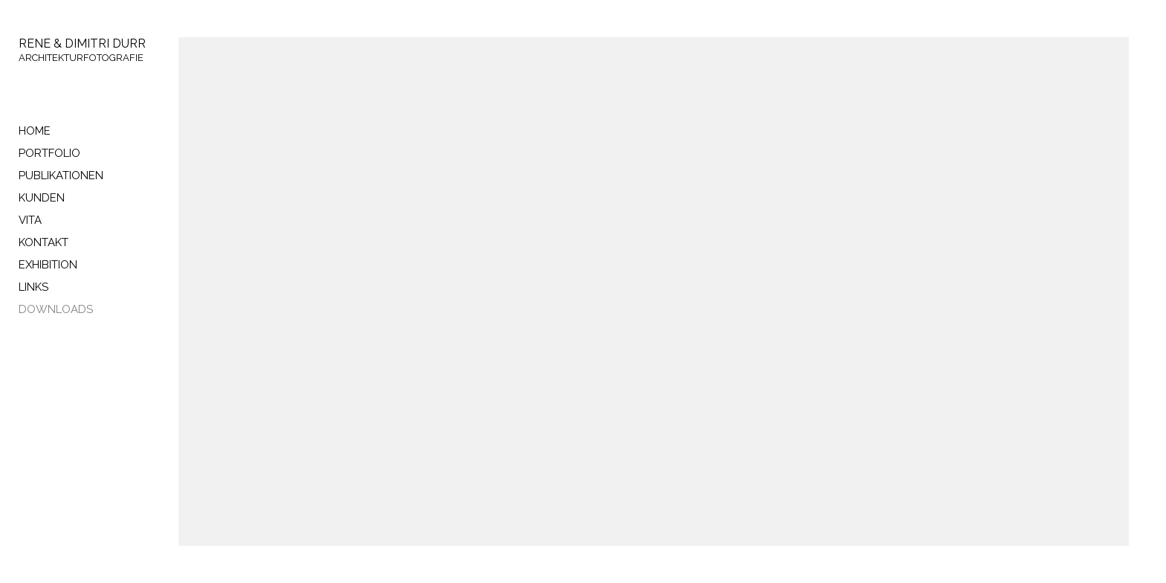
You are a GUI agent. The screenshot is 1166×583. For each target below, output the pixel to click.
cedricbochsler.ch (61, 389)
